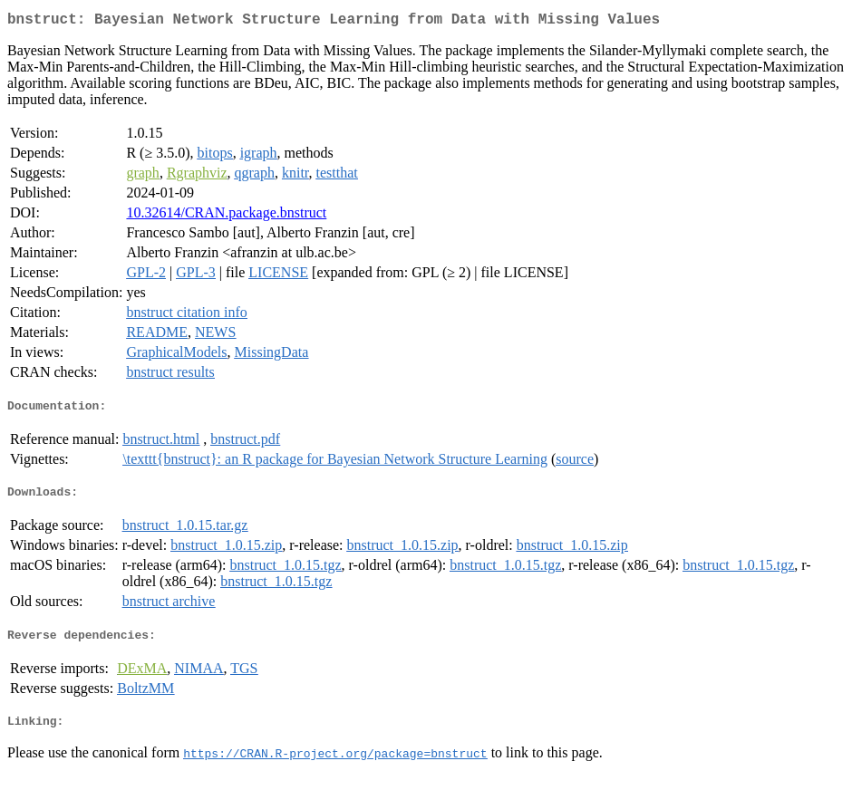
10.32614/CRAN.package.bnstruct (226, 216)
